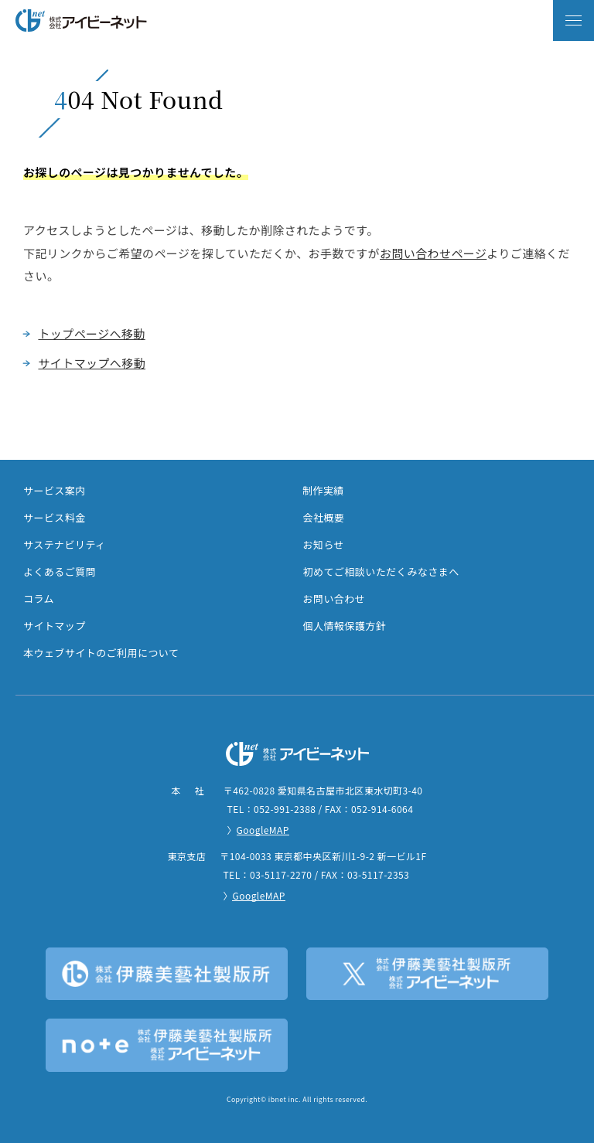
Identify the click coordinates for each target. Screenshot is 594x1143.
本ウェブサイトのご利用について (101, 652)
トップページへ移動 (91, 333)
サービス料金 (54, 517)
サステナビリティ (64, 544)
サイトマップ (54, 625)
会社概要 (324, 517)
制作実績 (323, 490)
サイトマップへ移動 (91, 363)
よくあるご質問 (59, 571)
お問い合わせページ (433, 253)
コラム (38, 598)
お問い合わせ (334, 598)
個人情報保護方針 (345, 625)
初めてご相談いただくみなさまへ (381, 571)
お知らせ (324, 544)
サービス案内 (54, 490)
